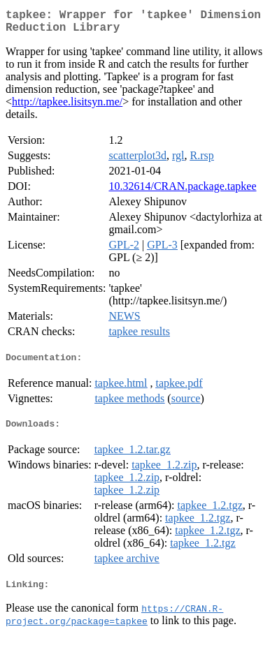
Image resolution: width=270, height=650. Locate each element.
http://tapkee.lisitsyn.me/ (67, 107)
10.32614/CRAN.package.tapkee (182, 192)
